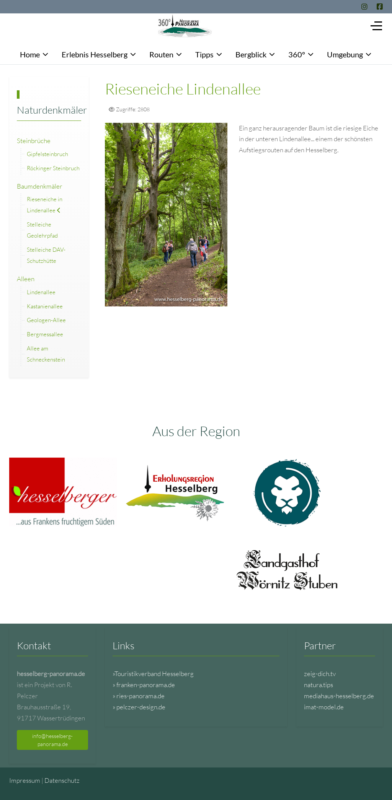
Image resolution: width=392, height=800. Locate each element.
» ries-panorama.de (139, 696)
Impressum (24, 780)
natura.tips (318, 685)
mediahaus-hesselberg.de (339, 696)
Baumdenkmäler (39, 186)
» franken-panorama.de (144, 685)
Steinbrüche (34, 141)
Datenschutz (62, 780)
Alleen (25, 279)
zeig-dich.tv (320, 674)
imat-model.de (324, 707)
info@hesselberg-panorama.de (52, 740)
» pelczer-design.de (139, 707)
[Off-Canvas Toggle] (376, 25)
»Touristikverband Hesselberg (153, 674)
